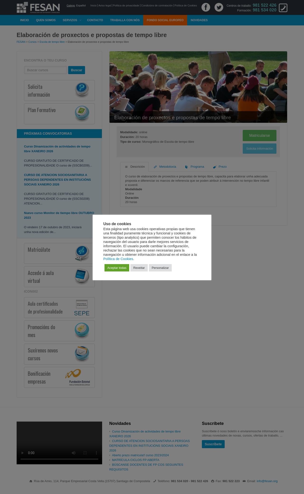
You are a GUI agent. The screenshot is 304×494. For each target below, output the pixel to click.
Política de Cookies (118, 259)
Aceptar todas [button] (116, 268)
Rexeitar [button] (139, 268)
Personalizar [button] (160, 268)
